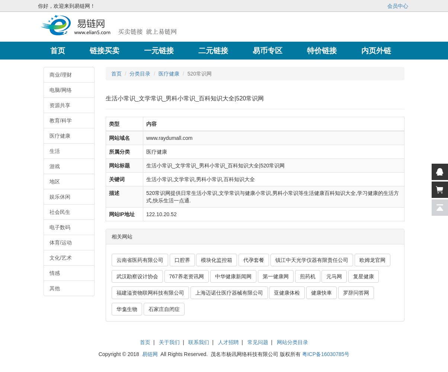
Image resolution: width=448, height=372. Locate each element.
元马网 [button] (334, 276)
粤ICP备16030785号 (326, 354)
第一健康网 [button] (276, 276)
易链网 (150, 354)
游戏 (54, 166)
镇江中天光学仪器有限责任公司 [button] (311, 260)
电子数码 (59, 227)
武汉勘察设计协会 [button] (137, 276)
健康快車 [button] (321, 293)
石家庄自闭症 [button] (164, 309)
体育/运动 (60, 243)
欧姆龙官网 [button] (372, 260)
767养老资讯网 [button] (186, 276)
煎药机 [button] (308, 276)
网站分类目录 (292, 342)
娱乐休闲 (59, 197)
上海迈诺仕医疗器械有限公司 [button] (229, 293)
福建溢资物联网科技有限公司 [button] (150, 293)
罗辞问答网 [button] (356, 293)
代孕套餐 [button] (253, 260)
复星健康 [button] (363, 276)
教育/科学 (60, 121)
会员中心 (397, 6)
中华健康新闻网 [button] (233, 276)
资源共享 (59, 105)
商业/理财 (60, 75)
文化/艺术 (60, 258)
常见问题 (257, 342)
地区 (54, 182)
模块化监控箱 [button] (216, 260)
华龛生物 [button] (126, 309)
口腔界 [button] (182, 260)
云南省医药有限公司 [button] (139, 260)
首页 (116, 74)
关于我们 (169, 342)
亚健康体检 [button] (287, 293)
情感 (54, 273)
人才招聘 (228, 342)
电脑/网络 (60, 90)
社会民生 (59, 212)
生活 (54, 151)
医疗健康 (59, 136)
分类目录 (139, 74)
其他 (54, 288)
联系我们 (198, 342)
